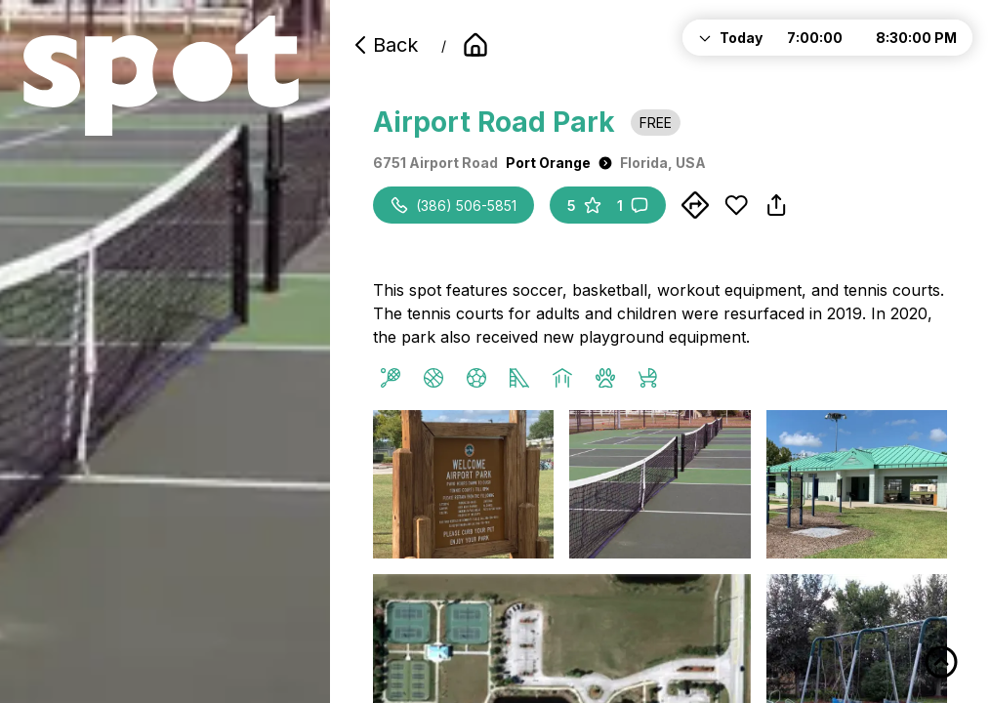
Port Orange (559, 162)
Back (384, 45)
